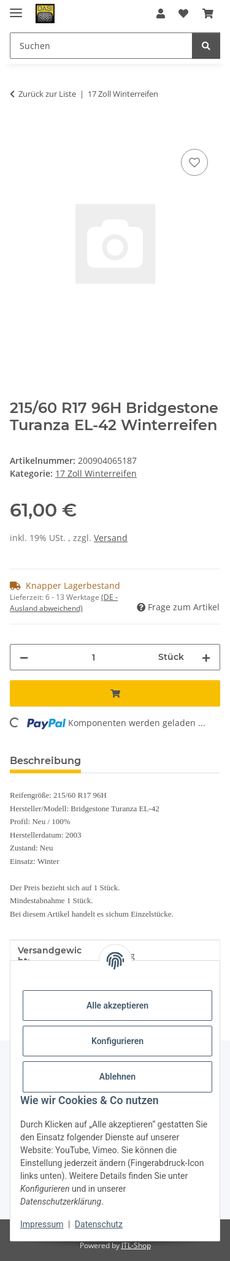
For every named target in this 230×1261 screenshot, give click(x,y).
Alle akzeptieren (117, 1005)
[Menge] (93, 657)
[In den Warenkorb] (19, 132)
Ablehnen (117, 1076)
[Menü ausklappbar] (16, 7)
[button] (161, 13)
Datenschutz (99, 1224)
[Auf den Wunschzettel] (194, 162)
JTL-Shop (136, 1245)
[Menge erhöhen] (206, 657)
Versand (111, 537)
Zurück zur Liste (47, 93)
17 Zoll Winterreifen (96, 473)
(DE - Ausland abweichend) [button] (64, 602)
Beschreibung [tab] (45, 761)
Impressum (41, 1224)
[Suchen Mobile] (101, 45)
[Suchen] (206, 45)
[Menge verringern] (23, 657)
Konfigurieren (117, 1041)
